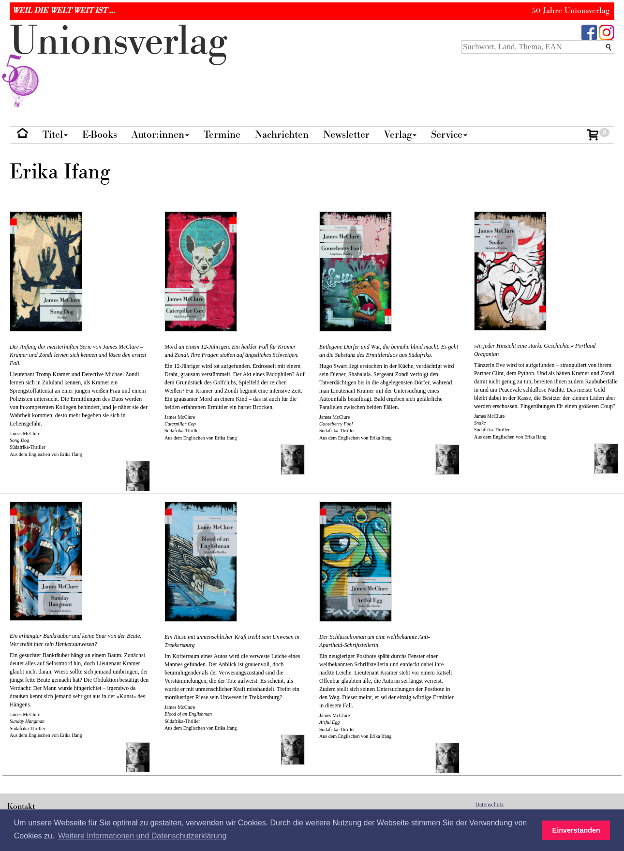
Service (449, 134)
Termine (222, 134)
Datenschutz (489, 804)
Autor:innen (160, 134)
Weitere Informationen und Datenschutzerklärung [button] (142, 836)
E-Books (99, 134)
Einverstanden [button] (576, 830)
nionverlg (118, 63)
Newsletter (346, 134)
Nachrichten (282, 134)
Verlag (400, 134)
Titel (55, 134)
